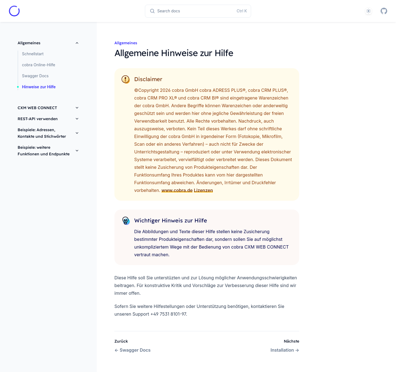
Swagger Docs (35, 75)
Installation (285, 350)
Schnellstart (32, 53)
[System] (368, 11)
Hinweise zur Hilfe (39, 86)
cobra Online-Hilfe (38, 64)
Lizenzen (203, 190)
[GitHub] (384, 11)
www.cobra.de (177, 190)
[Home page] (14, 10)
